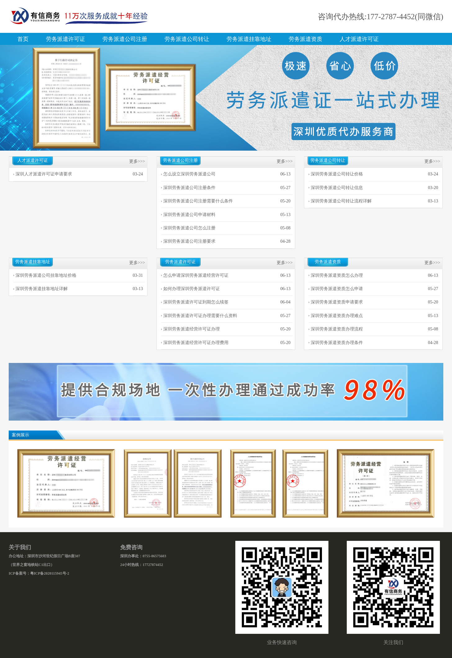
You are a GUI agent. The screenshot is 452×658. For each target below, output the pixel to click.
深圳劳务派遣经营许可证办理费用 (195, 342)
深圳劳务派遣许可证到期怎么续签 (195, 302)
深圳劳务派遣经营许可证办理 (191, 329)
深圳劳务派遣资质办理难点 (337, 315)
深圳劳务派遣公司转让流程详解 (341, 201)
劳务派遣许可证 (65, 39)
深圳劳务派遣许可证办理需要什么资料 (200, 315)
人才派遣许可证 (359, 39)
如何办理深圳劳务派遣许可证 (191, 288)
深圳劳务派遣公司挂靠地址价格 (46, 275)
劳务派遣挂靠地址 (249, 39)
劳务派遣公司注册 (124, 39)
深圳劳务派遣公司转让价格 (337, 174)
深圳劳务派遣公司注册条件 (189, 187)
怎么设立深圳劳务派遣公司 (189, 174)
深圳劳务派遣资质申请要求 (337, 302)
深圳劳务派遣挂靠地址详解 (42, 288)
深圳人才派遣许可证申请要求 (44, 174)
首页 (23, 39)
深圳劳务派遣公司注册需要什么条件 (198, 201)
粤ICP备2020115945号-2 (49, 573)
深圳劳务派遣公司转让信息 (337, 187)
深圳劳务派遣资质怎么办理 (337, 275)
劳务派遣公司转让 (187, 39)
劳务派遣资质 (305, 39)
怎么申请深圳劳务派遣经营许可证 (195, 275)
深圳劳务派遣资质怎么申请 (337, 288)
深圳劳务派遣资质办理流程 (337, 329)
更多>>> (137, 161)
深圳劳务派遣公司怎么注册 (189, 228)
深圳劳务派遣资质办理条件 (337, 342)
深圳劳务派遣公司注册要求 (189, 241)
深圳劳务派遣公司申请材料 (189, 214)
